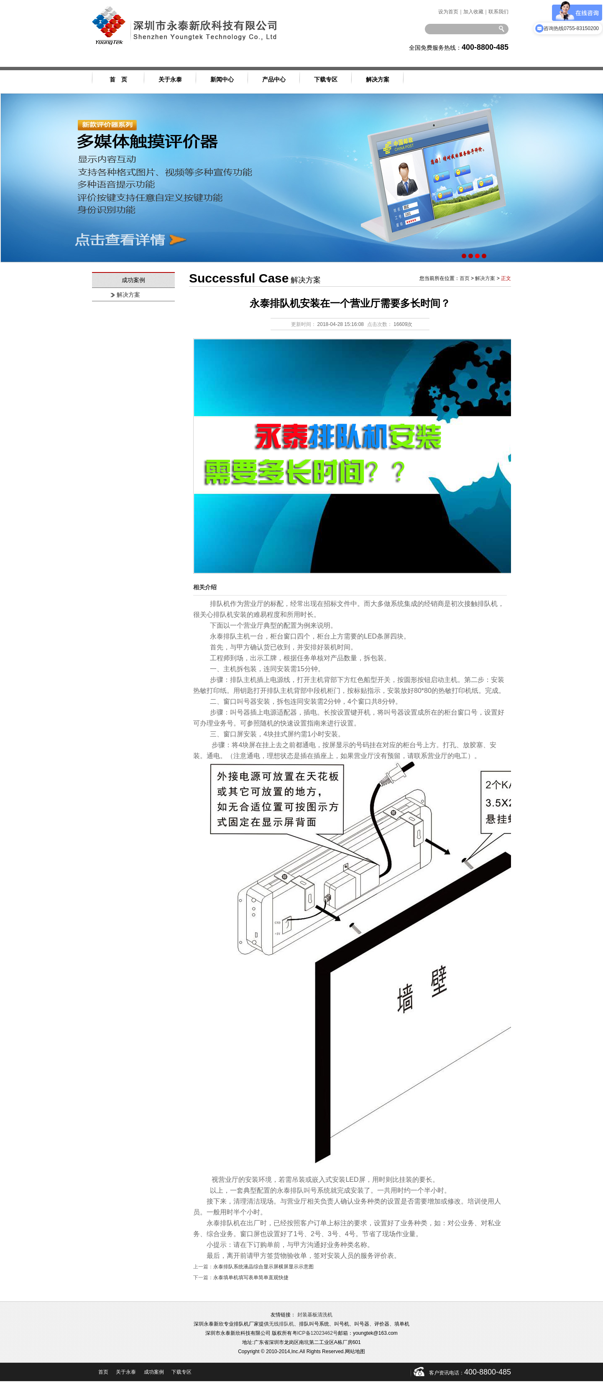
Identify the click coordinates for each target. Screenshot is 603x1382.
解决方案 (377, 79)
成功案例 (154, 1372)
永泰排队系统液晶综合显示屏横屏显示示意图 (263, 1267)
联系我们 (498, 12)
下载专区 (325, 79)
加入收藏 (473, 12)
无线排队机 (281, 1324)
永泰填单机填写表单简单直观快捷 (251, 1277)
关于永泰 (170, 79)
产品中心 (274, 79)
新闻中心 (222, 79)
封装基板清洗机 (314, 1315)
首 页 (118, 79)
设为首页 (448, 12)
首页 (465, 278)
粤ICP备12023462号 (315, 1333)
